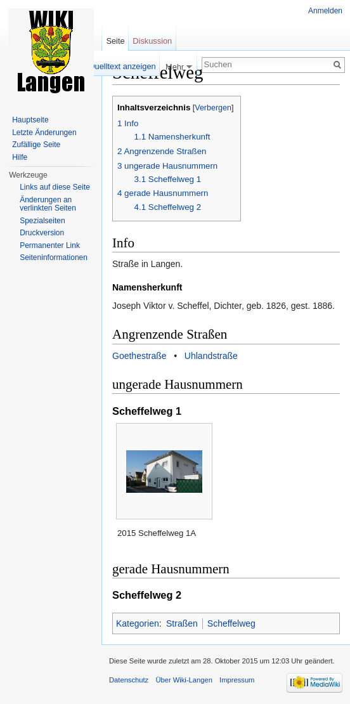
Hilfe (19, 157)
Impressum (236, 680)
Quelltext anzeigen (122, 66)
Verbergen (213, 107)
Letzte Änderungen (44, 132)
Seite (115, 41)
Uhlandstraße (211, 356)
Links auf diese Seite (55, 187)
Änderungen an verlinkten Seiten (48, 204)
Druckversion (42, 232)
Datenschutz (128, 680)
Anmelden (325, 10)
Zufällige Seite (36, 144)
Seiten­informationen (54, 257)
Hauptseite (30, 119)
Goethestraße (139, 356)
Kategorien (137, 623)
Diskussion (152, 41)
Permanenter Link (50, 245)
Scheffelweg (231, 623)
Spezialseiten (42, 220)
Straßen (182, 623)
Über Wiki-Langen (183, 680)
